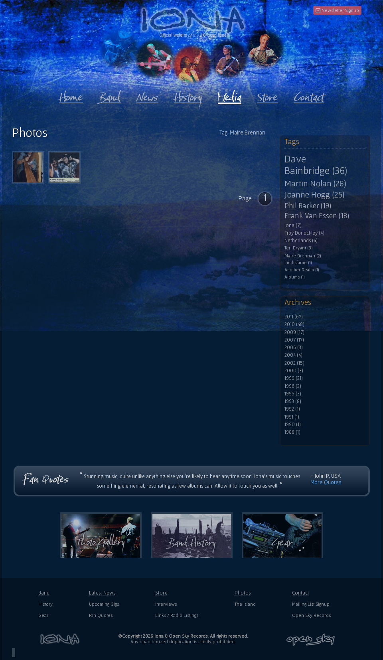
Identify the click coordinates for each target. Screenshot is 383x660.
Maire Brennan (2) (302, 255)
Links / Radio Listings (176, 615)
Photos (243, 593)
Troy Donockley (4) (304, 233)
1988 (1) (292, 432)
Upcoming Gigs (104, 604)
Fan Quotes (101, 615)
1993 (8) (292, 401)
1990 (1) (292, 424)
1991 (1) (291, 417)
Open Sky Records (311, 615)
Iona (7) (293, 225)
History (45, 604)
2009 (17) (294, 332)
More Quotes (326, 482)
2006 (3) (293, 347)
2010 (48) (294, 324)
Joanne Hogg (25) (314, 194)
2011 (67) (293, 317)
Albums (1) (294, 277)
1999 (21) (293, 378)
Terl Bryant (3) (298, 248)
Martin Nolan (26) (315, 183)
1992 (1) (292, 409)
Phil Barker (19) (307, 206)
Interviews (166, 604)
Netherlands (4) (301, 240)
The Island (245, 604)
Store (161, 593)
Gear (43, 615)
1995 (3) (292, 394)
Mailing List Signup (311, 604)
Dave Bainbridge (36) (315, 164)
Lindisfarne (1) (298, 262)
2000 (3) (293, 370)
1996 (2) (292, 386)
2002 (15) (294, 363)
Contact (300, 593)
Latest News (102, 593)
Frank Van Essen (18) (316, 216)
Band (43, 593)
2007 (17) (294, 340)
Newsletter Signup (337, 10)
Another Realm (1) (301, 269)
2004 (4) (293, 355)
